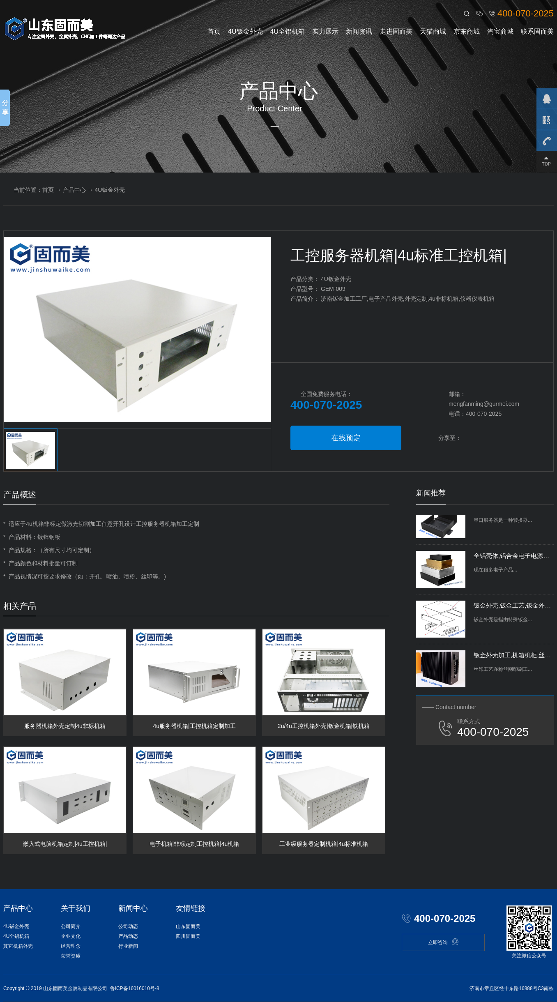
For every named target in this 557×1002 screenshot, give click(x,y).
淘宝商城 (500, 31)
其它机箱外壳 (18, 946)
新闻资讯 (359, 31)
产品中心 (74, 190)
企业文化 (71, 936)
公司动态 (128, 926)
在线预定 (346, 438)
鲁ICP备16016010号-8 (134, 988)
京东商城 (466, 31)
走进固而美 (396, 31)
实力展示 (325, 31)
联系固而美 (537, 31)
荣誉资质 (71, 956)
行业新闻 (128, 946)
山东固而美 (188, 926)
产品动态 (128, 936)
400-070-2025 (525, 13)
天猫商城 (433, 31)
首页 (214, 31)
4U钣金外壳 (245, 31)
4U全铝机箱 (287, 31)
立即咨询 (443, 941)
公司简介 (71, 926)
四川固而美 (188, 936)
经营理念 (71, 946)
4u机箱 (35, 524)
